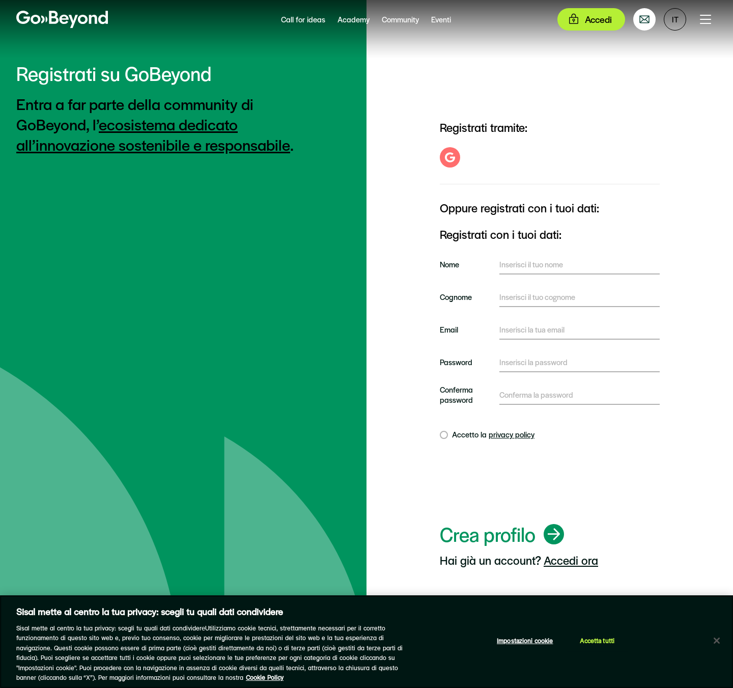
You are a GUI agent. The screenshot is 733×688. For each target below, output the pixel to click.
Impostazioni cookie (525, 640)
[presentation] (517, 484)
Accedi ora (571, 560)
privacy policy (511, 434)
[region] (366, 641)
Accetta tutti (597, 640)
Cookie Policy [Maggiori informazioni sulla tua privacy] (265, 677)
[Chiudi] (717, 640)
